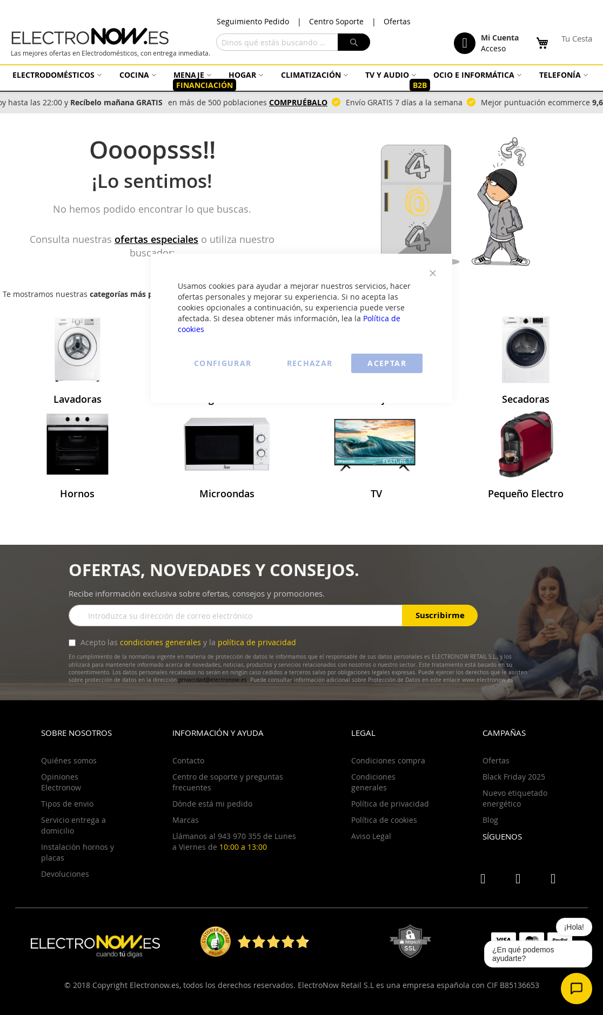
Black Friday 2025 (514, 777)
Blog (490, 820)
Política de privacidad (390, 804)
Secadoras (526, 399)
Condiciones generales (373, 782)
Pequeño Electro (526, 493)
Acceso (493, 48)
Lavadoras (77, 399)
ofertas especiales (156, 239)
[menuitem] (55, 75)
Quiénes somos (69, 760)
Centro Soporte (336, 21)
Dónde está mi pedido (212, 804)
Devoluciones (65, 874)
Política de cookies (384, 820)
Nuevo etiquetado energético (515, 798)
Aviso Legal (371, 836)
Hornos (77, 493)
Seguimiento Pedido (253, 21)
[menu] (301, 80)
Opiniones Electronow (61, 782)
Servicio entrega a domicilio (73, 825)
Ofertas (397, 21)
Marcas (185, 820)
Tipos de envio (67, 804)
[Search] (354, 42)
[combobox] (293, 42)
